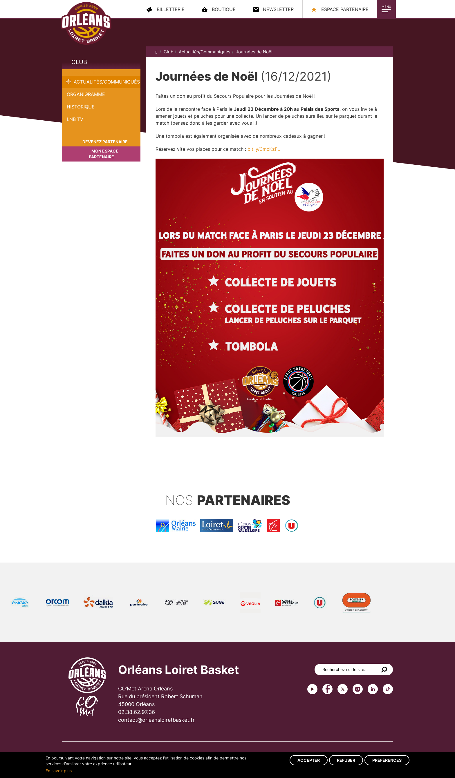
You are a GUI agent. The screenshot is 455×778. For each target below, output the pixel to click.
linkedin (373, 689)
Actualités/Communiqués (107, 82)
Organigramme (86, 94)
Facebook (327, 689)
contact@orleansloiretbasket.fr (156, 720)
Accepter (308, 760)
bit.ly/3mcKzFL (264, 149)
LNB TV (75, 119)
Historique (81, 107)
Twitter (342, 689)
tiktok (388, 689)
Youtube (312, 689)
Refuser (346, 760)
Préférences (387, 760)
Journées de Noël (81, 72)
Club (79, 62)
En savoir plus (59, 770)
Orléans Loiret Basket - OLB (86, 23)
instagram (358, 689)
